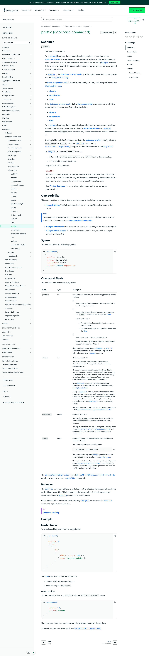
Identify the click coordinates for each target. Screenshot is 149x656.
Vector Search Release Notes (12, 372)
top (12, 237)
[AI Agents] (17, 339)
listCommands (16, 215)
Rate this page (130, 32)
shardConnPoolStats (18, 234)
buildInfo (14, 174)
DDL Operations (11, 260)
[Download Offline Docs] (28, 652)
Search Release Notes (10, 368)
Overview (5, 47)
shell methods (108, 475)
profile (13, 226)
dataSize (14, 189)
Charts (4, 125)
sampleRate (54, 95)
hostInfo (14, 211)
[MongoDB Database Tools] (17, 286)
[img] (126, 36)
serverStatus (15, 230)
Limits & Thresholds (12, 282)
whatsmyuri (15, 248)
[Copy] (115, 251)
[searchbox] (76, 19)
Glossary (8, 275)
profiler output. (105, 457)
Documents (6, 51)
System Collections (12, 312)
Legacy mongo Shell (12, 316)
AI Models (6, 397)
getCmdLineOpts (17, 204)
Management (8, 380)
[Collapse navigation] (34, 652)
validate (14, 241)
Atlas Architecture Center (13, 402)
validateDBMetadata (18, 245)
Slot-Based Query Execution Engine (18, 304)
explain (13, 200)
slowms (52, 91)
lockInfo (14, 219)
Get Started (137, 10)
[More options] (115, 32)
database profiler (52, 59)
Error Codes (9, 271)
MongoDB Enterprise (55, 226)
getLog (13, 207)
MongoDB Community (56, 231)
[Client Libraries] (17, 58)
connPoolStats (16, 181)
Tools (5, 391)
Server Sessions (10, 301)
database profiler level (71, 74)
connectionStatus (17, 185)
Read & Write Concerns (13, 267)
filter (51, 99)
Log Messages (10, 278)
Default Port (9, 263)
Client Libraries (9, 386)
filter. (109, 314)
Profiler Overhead (57, 186)
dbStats (14, 196)
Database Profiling (51, 512)
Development (8, 33)
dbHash (14, 193)
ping (12, 222)
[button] (17, 42)
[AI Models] (17, 332)
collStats (14, 178)
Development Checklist (10, 110)
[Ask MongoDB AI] (134, 19)
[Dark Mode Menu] (143, 19)
